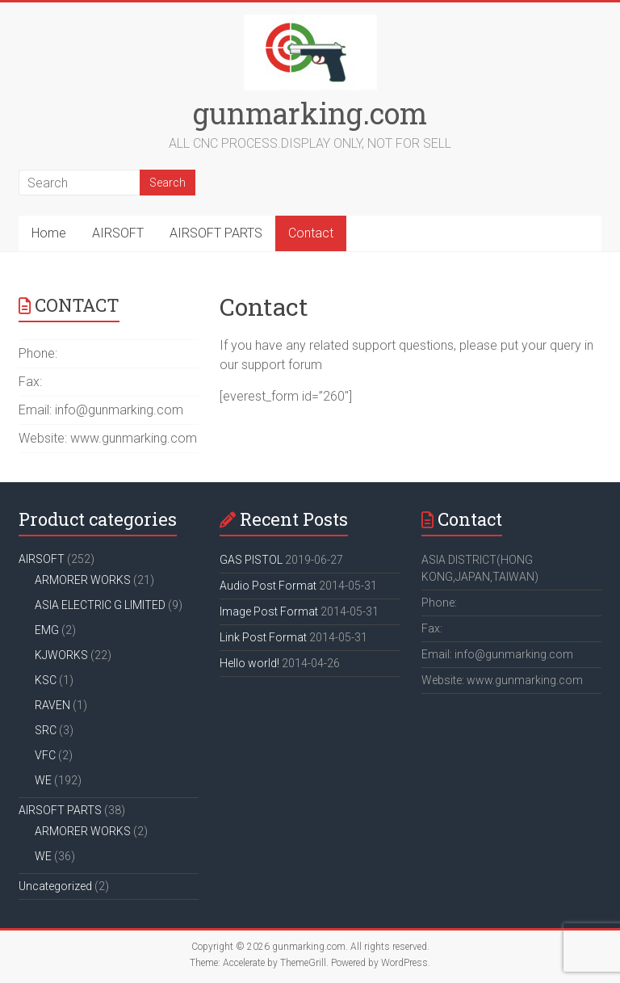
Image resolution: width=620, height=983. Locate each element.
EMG (47, 630)
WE (43, 780)
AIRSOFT (118, 233)
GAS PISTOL (251, 559)
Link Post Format (263, 637)
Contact (310, 233)
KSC (46, 680)
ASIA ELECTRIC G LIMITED (100, 605)
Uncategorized (55, 886)
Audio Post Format (268, 585)
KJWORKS (61, 655)
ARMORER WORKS (83, 579)
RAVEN (52, 705)
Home (48, 233)
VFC (45, 755)
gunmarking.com (310, 113)
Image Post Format (269, 611)
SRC (46, 730)
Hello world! (249, 663)
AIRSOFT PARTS (216, 233)
